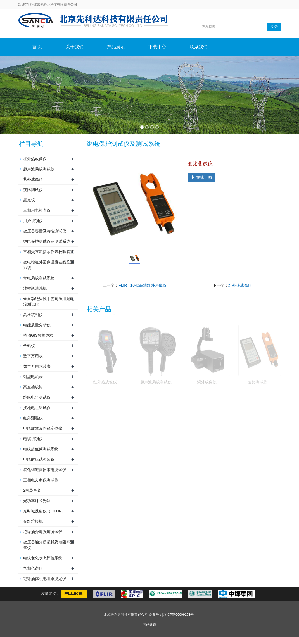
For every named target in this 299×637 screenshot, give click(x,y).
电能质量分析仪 (37, 325)
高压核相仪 (33, 314)
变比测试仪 (257, 382)
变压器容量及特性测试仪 (44, 231)
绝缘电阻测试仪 (37, 397)
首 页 (37, 46)
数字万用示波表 (37, 366)
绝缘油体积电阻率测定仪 (44, 578)
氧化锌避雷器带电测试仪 (44, 469)
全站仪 (29, 345)
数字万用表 (33, 356)
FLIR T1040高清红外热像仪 (142, 285)
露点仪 (29, 200)
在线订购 (201, 177)
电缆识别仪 (33, 438)
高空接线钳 (33, 387)
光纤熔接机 (33, 521)
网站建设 (149, 624)
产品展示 (116, 46)
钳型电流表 (33, 376)
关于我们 (75, 46)
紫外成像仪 (207, 382)
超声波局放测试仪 (156, 382)
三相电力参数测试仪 (40, 480)
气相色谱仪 (33, 568)
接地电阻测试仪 (37, 407)
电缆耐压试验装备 (38, 459)
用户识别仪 (33, 220)
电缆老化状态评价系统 (42, 558)
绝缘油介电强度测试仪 (42, 531)
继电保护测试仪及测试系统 (46, 241)
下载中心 (157, 46)
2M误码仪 (31, 490)
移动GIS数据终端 (38, 335)
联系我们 (199, 46)
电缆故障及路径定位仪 (42, 428)
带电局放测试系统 (38, 278)
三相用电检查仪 (37, 210)
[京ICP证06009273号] (178, 615)
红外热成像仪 (240, 285)
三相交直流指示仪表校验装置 (48, 251)
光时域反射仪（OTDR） (44, 511)
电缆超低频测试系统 (40, 449)
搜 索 (274, 27)
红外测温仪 (33, 418)
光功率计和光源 (37, 500)
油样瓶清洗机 (35, 288)
